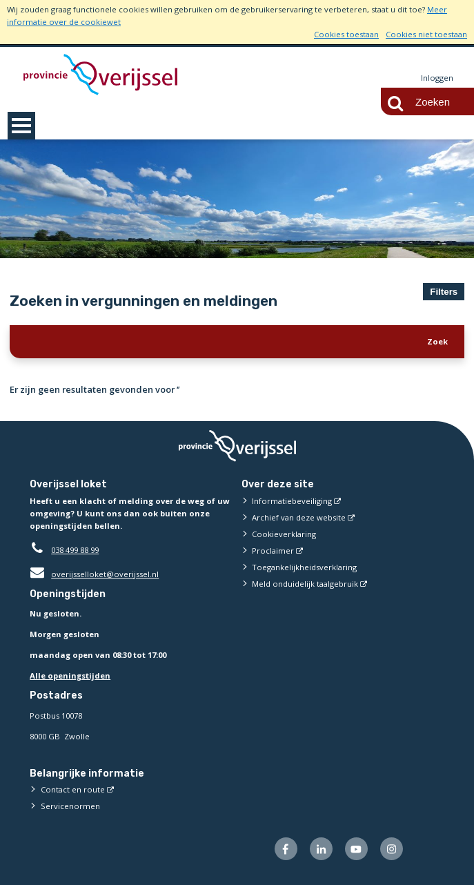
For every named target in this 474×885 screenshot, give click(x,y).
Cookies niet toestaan (426, 34)
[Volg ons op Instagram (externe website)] (391, 848)
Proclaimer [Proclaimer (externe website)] (273, 550)
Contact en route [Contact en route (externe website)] (73, 789)
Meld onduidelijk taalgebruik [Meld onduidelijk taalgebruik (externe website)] (305, 583)
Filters (443, 291)
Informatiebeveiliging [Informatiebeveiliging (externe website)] (292, 501)
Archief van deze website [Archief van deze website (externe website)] (299, 517)
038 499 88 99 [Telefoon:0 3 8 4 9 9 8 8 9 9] (75, 550)
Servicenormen (70, 806)
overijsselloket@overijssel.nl (94, 574)
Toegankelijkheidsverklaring (304, 567)
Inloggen (437, 77)
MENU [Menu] (21, 125)
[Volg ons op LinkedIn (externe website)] (321, 848)
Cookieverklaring (284, 534)
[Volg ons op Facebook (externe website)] (286, 848)
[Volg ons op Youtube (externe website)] (356, 848)
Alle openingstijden (70, 675)
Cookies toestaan (346, 34)
